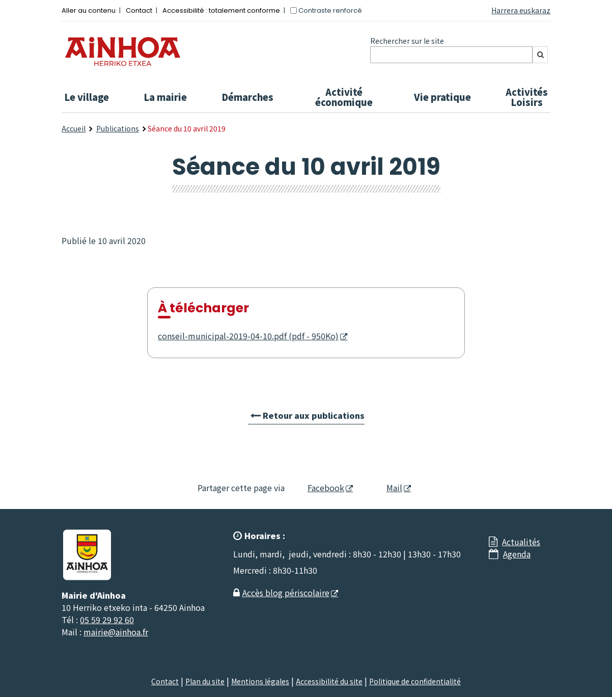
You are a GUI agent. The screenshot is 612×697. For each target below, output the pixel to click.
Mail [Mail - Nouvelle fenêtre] (385, 487)
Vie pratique (442, 97)
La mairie (165, 97)
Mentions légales (260, 681)
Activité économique (344, 97)
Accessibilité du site (329, 681)
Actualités (521, 541)
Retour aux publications (314, 415)
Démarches (247, 97)
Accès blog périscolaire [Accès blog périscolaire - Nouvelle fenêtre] (285, 592)
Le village (86, 97)
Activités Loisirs (527, 97)
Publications (117, 128)
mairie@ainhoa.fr (116, 632)
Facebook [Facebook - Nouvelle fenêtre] (319, 487)
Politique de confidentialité (415, 681)
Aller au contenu (89, 10)
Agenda (517, 554)
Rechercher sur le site (407, 41)
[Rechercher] (540, 54)
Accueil (74, 128)
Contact (139, 10)
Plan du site (205, 681)
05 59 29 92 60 (107, 619)
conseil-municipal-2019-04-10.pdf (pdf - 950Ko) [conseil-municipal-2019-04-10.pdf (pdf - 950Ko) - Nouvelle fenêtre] (248, 336)
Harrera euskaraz (520, 10)
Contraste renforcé (330, 10)
